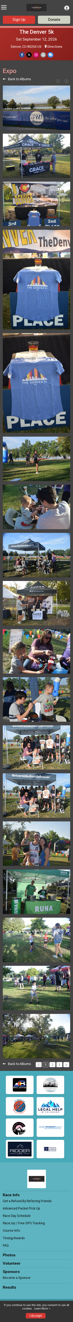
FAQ (6, 1245)
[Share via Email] (43, 55)
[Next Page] (66, 81)
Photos (9, 1255)
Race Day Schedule (17, 1216)
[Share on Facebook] (22, 55)
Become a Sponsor (17, 1278)
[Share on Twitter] (29, 55)
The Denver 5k (36, 32)
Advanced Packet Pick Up (21, 1208)
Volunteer (12, 1263)
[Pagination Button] (66, 1064)
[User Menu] (66, 8)
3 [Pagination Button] (59, 1064)
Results (9, 1287)
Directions (54, 46)
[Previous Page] (58, 81)
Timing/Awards (14, 1238)
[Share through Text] (50, 55)
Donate (54, 19)
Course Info (11, 1230)
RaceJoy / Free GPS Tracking (24, 1223)
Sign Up (19, 19)
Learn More (41, 1308)
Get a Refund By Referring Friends (27, 1201)
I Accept (35, 1316)
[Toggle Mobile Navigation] (3, 7)
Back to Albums (17, 79)
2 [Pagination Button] (52, 1064)
